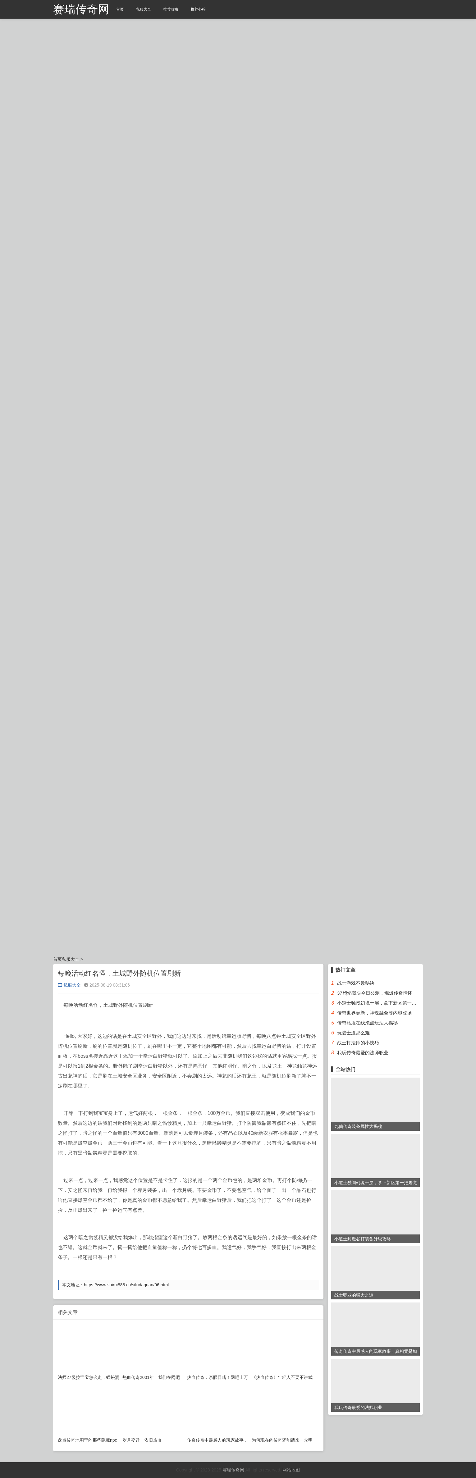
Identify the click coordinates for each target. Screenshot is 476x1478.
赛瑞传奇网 (81, 9)
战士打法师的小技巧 (358, 1042)
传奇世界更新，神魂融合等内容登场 (374, 1012)
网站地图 (291, 1469)
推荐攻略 (170, 9)
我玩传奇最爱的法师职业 (362, 1052)
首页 (120, 9)
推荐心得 (198, 9)
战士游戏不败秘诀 (355, 983)
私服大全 (143, 9)
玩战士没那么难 (353, 1032)
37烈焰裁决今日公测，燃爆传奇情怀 (374, 993)
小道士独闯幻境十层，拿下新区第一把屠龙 (381, 1003)
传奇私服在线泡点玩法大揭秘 (367, 1022)
